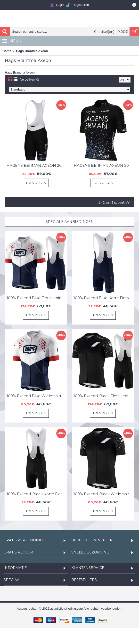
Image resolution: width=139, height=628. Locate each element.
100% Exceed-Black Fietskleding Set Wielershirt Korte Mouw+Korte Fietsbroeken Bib (104, 395)
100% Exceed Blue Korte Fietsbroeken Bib (104, 297)
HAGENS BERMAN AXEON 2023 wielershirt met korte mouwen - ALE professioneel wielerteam (104, 165)
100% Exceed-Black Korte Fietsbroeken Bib (37, 494)
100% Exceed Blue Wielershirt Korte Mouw (37, 395)
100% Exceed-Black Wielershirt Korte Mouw (104, 494)
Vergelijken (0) (29, 79)
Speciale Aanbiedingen (70, 221)
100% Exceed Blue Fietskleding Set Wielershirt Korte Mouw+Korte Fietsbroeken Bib (37, 297)
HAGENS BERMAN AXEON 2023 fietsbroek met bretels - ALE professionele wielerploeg (37, 165)
